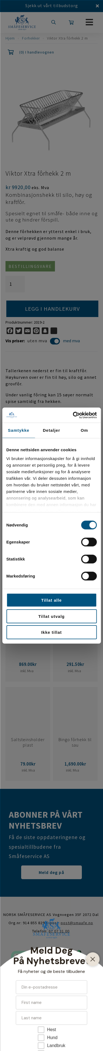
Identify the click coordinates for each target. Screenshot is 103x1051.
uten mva (43, 341)
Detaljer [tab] (51, 430)
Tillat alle (51, 600)
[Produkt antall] (15, 284)
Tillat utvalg (51, 616)
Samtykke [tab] (18, 430)
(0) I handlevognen (36, 52)
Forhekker (31, 38)
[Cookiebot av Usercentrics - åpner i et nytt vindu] (73, 415)
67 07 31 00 (59, 931)
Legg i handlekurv (52, 308)
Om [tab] (84, 430)
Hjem (10, 38)
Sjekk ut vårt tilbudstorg (51, 5)
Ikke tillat (51, 632)
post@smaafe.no (77, 922)
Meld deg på (51, 872)
